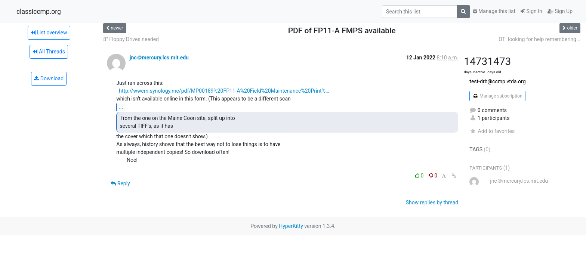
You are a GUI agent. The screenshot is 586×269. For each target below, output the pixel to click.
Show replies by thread (432, 202)
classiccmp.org (38, 11)
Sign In (531, 11)
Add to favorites (492, 131)
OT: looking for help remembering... (539, 39)
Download (49, 78)
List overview (49, 32)
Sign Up (560, 11)
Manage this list (494, 11)
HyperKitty (291, 226)
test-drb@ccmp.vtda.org (497, 81)
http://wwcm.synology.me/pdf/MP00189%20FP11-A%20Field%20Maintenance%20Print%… (224, 91)
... (120, 107)
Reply (120, 183)
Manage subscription (497, 96)
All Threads (49, 52)
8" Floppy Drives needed (131, 39)
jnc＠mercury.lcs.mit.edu (159, 58)
